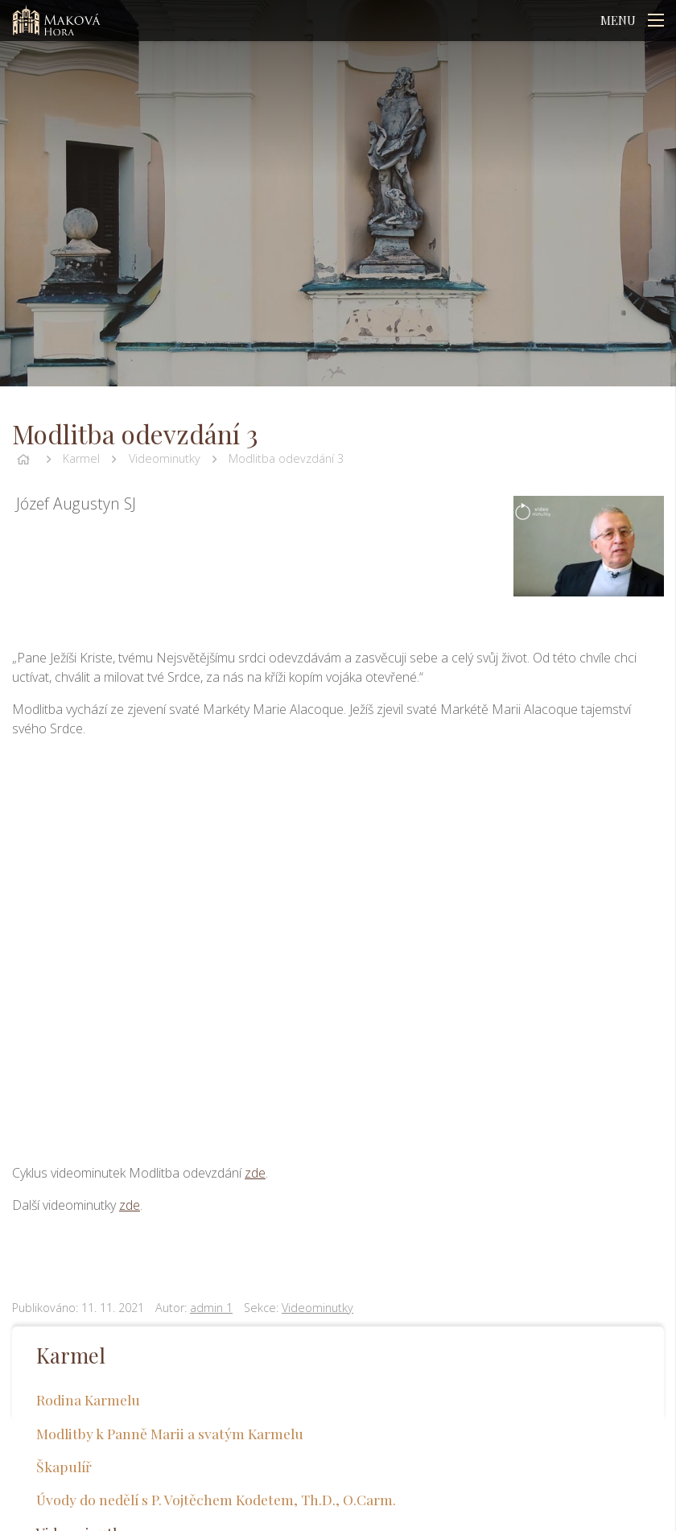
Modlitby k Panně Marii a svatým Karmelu (169, 1433)
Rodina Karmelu (88, 1399)
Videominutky (164, 458)
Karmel (81, 458)
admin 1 (211, 1307)
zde (255, 1173)
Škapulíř (64, 1466)
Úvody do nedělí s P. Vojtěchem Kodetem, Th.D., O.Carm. (216, 1499)
